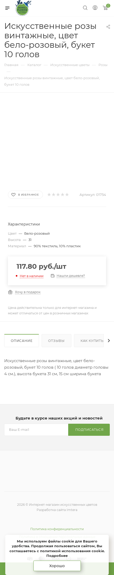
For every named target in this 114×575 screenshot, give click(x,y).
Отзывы (56, 341)
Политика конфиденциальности (57, 529)
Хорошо (57, 565)
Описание (21, 341)
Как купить (92, 341)
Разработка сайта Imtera (57, 510)
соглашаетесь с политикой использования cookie (56, 551)
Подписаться (89, 430)
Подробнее (57, 555)
